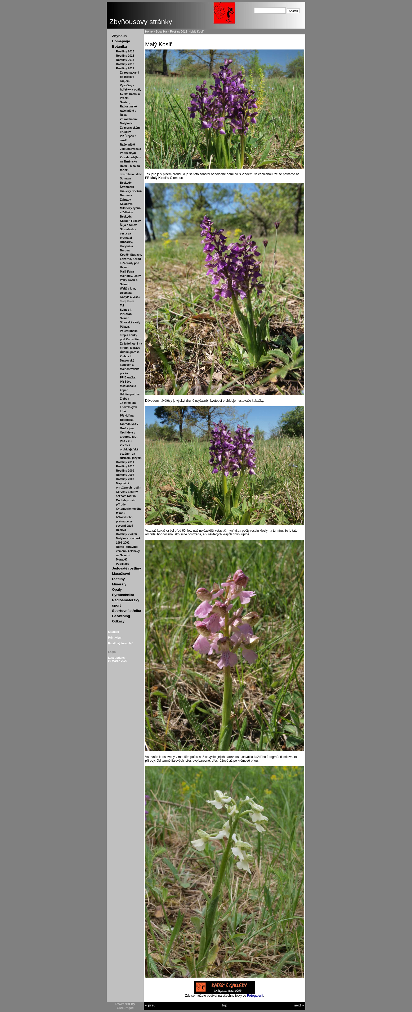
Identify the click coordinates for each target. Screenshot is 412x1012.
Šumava (125, 178)
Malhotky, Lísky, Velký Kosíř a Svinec (130, 280)
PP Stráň (126, 313)
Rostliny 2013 (125, 64)
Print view (114, 637)
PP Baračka (127, 377)
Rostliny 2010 (125, 466)
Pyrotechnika (123, 595)
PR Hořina (127, 415)
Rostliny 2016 (125, 51)
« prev (150, 1005)
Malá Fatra (127, 271)
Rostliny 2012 (125, 68)
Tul (122, 305)
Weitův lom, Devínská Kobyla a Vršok (130, 293)
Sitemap (113, 631)
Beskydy (126, 182)
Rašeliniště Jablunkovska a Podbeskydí (130, 149)
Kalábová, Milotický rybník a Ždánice (130, 208)
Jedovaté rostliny (126, 568)
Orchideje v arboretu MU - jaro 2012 (129, 436)
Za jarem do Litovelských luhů (128, 407)
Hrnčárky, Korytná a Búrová (126, 246)
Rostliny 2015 (125, 55)
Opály (117, 589)
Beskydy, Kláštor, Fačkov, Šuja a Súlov (130, 221)
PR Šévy (125, 381)
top (224, 1005)
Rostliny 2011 (125, 462)
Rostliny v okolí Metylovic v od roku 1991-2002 (129, 538)
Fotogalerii (255, 995)
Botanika (119, 46)
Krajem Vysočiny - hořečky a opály (130, 85)
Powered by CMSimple (125, 1006)
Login (112, 651)
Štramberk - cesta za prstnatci (128, 233)
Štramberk (127, 186)
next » (299, 1005)
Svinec (124, 318)
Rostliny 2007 (125, 479)
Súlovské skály (130, 322)
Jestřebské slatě (131, 174)
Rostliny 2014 (125, 59)
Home (149, 31)
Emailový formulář (120, 643)
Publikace (122, 563)
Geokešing (121, 616)
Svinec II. (126, 309)
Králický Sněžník (131, 191)
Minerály (119, 584)
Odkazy (118, 621)
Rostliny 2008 (125, 474)
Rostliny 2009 (125, 470)
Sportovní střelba (126, 611)
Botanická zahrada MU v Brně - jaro (129, 424)
